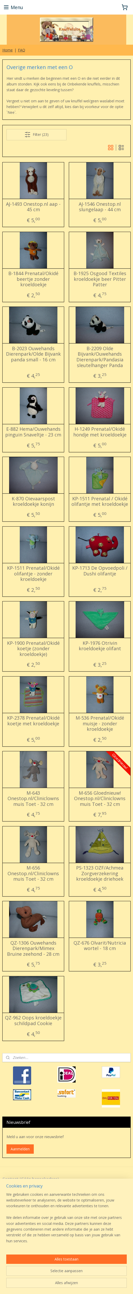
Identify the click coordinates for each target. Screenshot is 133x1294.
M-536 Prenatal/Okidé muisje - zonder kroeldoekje (100, 723)
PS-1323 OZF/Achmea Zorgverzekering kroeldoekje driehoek (99, 873)
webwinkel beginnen (86, 1276)
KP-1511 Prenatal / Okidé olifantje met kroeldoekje (99, 501)
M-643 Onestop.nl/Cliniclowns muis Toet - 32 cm (33, 798)
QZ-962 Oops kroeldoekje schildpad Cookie (33, 1020)
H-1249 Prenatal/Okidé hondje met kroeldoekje (100, 431)
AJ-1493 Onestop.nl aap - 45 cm (33, 206)
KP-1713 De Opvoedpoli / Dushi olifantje (100, 570)
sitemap (55, 1276)
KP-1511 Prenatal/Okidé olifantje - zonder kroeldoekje (33, 573)
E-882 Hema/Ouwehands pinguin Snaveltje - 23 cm (33, 431)
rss (66, 1276)
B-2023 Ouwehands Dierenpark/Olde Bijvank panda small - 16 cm (33, 354)
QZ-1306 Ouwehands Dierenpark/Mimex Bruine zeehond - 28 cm (33, 948)
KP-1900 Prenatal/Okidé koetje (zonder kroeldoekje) (33, 648)
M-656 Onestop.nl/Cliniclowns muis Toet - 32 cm (33, 873)
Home (7, 50)
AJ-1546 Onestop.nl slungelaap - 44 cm (100, 206)
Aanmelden (20, 1148)
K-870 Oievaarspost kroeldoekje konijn (33, 501)
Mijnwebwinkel (66, 1284)
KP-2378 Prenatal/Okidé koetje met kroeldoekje (33, 720)
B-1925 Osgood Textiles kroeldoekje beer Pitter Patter (100, 279)
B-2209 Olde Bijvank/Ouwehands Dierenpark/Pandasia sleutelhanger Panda (99, 357)
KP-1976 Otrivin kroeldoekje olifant (100, 645)
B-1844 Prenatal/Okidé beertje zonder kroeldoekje (33, 279)
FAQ (21, 50)
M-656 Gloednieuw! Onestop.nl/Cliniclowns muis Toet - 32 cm (99, 798)
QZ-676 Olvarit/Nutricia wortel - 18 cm (100, 945)
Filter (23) (36, 134)
